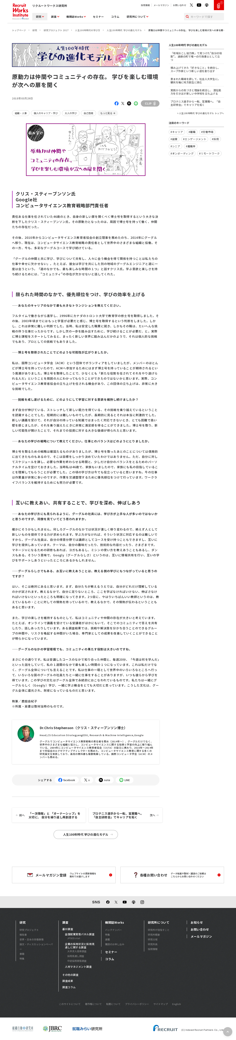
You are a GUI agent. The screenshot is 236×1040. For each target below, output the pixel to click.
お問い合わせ (179, 5)
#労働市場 (207, 132)
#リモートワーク (209, 153)
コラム (115, 16)
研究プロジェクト (29, 930)
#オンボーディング (182, 153)
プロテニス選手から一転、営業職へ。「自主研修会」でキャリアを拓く (127, 815)
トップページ (19, 30)
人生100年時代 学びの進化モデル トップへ (201, 113)
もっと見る (106, 113)
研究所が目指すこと (158, 930)
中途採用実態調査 (76, 961)
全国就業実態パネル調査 (79, 934)
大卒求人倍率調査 (76, 951)
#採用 (215, 139)
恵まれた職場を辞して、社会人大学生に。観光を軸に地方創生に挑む (195, 80)
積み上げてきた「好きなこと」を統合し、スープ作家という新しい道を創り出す (196, 69)
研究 (38, 16)
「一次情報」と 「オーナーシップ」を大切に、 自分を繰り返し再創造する (46, 815)
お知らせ (197, 922)
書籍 (22, 954)
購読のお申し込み (114, 944)
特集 (22, 958)
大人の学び (71, 113)
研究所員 (152, 944)
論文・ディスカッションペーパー (36, 946)
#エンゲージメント (194, 139)
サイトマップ (160, 1004)
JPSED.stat (73, 938)
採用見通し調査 (75, 956)
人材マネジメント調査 (78, 966)
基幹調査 (67, 929)
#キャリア (177, 132)
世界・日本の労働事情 (32, 939)
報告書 (23, 934)
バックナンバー (113, 930)
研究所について (136, 16)
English (176, 1004)
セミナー (98, 16)
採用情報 (145, 5)
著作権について (93, 1004)
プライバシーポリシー (137, 1004)
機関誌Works (74, 16)
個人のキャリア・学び (46, 113)
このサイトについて (70, 1004)
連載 (107, 939)
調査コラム (69, 987)
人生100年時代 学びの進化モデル (124, 30)
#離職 (192, 132)
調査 (53, 16)
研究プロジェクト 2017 (56, 30)
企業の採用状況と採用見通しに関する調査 (79, 945)
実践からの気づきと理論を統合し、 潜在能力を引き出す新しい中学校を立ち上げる (196, 91)
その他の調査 (70, 975)
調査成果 (67, 981)
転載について (113, 1004)
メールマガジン (161, 5)
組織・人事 (21, 113)
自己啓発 (88, 113)
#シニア (175, 146)
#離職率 (191, 146)
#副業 (174, 139)
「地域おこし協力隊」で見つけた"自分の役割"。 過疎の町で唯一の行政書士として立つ (196, 56)
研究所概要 (154, 934)
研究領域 (152, 939)
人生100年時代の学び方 (87, 30)
